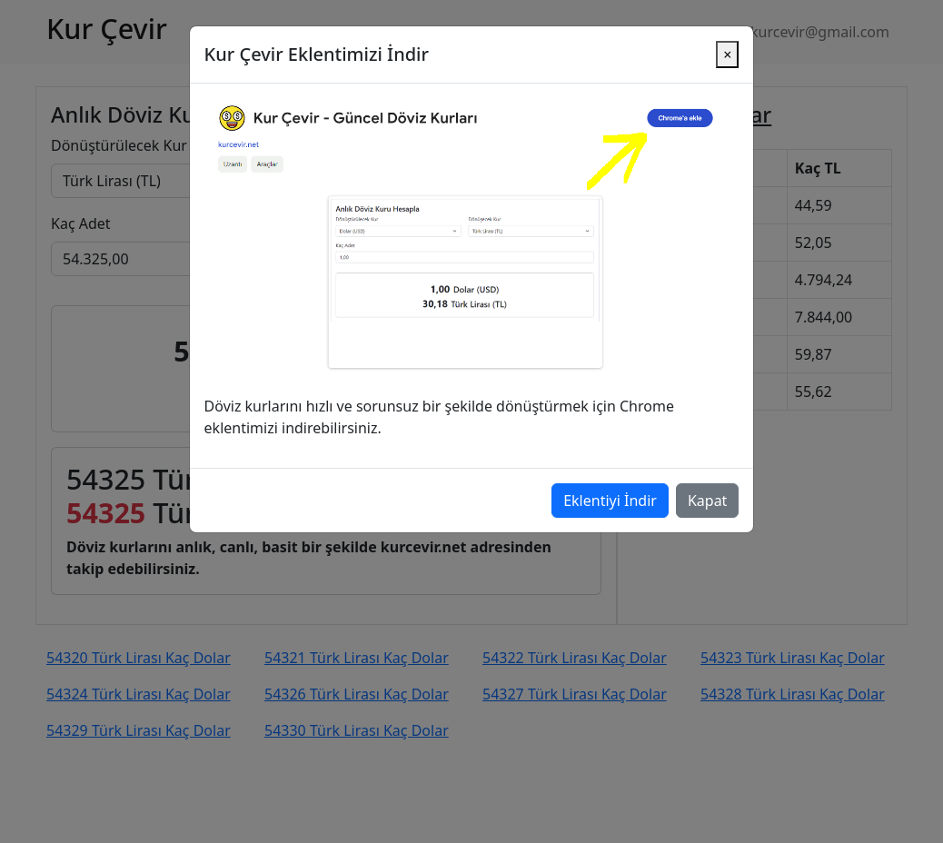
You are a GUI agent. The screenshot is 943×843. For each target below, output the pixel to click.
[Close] (727, 31)
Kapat (707, 477)
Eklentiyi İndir (610, 477)
